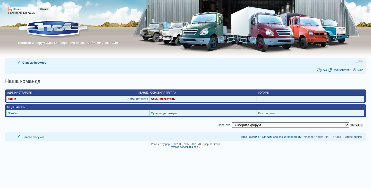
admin (12, 98)
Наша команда (249, 136)
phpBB (169, 144)
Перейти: (224, 124)
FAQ (324, 69)
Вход (360, 69)
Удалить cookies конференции (282, 136)
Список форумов (34, 62)
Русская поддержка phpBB (185, 147)
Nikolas (13, 113)
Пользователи (342, 69)
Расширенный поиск (21, 12)
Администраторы (163, 98)
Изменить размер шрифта (359, 61)
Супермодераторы (164, 113)
